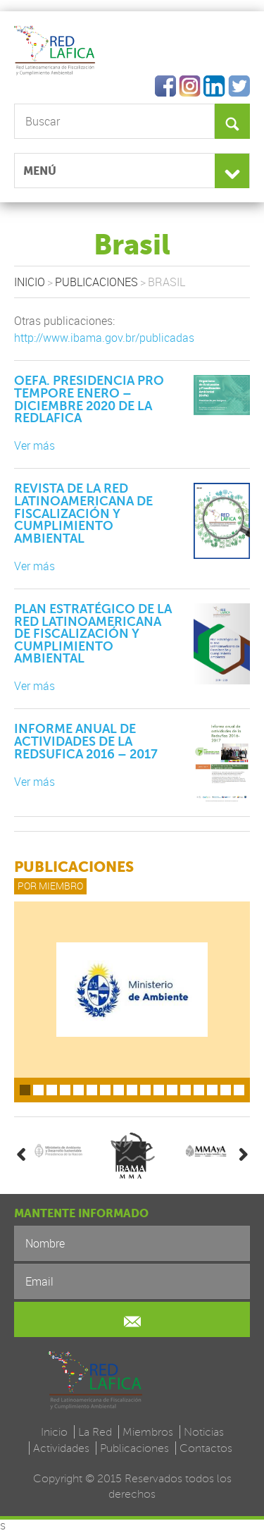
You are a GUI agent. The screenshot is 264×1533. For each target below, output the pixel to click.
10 (145, 1090)
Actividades (61, 1448)
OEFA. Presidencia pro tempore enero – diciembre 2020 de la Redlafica (89, 399)
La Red (95, 1432)
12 (172, 1090)
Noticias (204, 1432)
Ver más (34, 445)
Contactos (206, 1448)
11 (158, 1090)
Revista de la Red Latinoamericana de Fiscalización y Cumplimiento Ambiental (83, 513)
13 (185, 1090)
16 (225, 1090)
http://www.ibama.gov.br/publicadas (104, 337)
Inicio (29, 282)
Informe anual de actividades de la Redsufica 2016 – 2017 (86, 741)
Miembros (147, 1432)
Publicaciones (96, 282)
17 (239, 1090)
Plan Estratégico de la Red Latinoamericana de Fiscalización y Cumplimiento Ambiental (93, 633)
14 (199, 1090)
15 (212, 1090)
